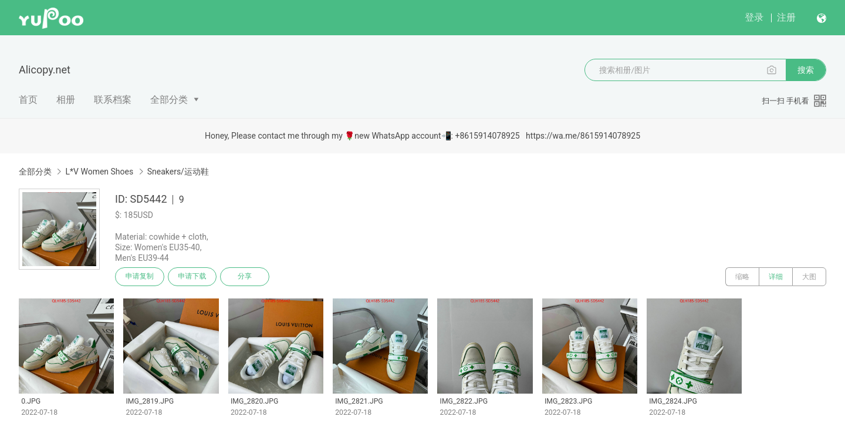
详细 (776, 277)
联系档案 (112, 99)
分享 (245, 277)
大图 (809, 277)
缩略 (742, 277)
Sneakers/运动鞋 (178, 171)
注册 (786, 17)
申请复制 (140, 277)
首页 (28, 99)
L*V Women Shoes (99, 171)
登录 (754, 17)
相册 (65, 99)
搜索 (805, 70)
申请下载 (192, 277)
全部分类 (169, 99)
